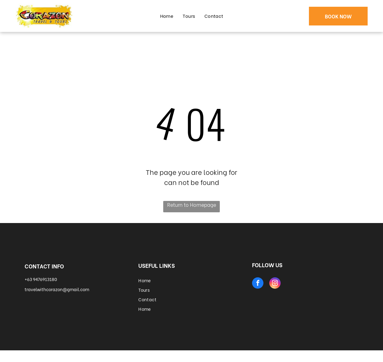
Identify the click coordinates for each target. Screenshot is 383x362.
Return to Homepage (191, 204)
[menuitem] (167, 16)
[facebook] (257, 283)
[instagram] (275, 283)
